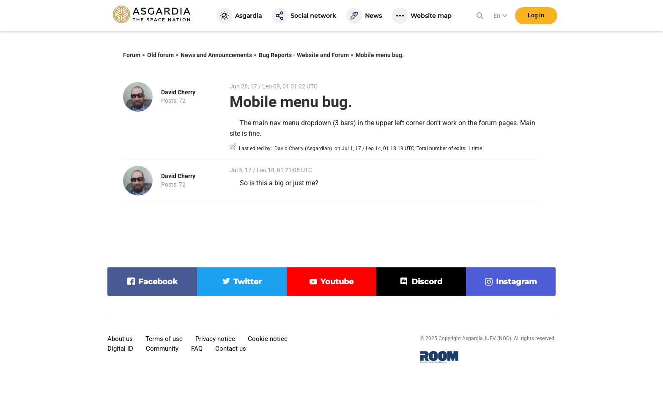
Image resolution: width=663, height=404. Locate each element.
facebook (158, 281)
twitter (247, 281)
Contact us (230, 348)
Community (162, 348)
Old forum (160, 55)
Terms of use (164, 339)
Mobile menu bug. (380, 55)
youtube (337, 281)
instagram (516, 281)
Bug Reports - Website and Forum (304, 55)
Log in (536, 16)
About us (120, 339)
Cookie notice (268, 339)
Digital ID (120, 348)
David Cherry (178, 92)
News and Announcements (216, 55)
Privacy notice (215, 339)
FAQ (197, 348)
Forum (131, 55)
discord (426, 281)
